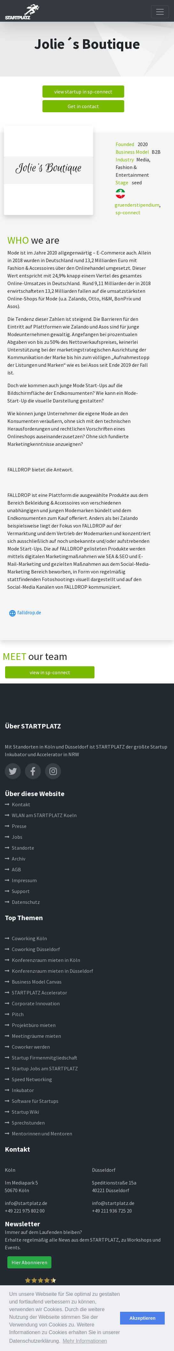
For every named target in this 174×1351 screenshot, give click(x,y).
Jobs (13, 837)
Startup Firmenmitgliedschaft (41, 1057)
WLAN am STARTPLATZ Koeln (41, 815)
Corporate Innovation (32, 1003)
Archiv (15, 858)
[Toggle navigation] (160, 11)
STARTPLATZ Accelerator (36, 992)
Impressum (21, 880)
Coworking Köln (26, 938)
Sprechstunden (25, 1122)
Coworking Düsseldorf (32, 949)
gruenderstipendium (137, 205)
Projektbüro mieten (30, 1025)
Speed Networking (28, 1079)
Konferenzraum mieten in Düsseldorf (49, 971)
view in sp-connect (50, 672)
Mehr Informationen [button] (85, 1341)
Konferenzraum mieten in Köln (42, 960)
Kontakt (17, 804)
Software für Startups (31, 1101)
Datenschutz (22, 902)
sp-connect (128, 212)
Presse (15, 826)
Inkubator (19, 1090)
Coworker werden (27, 1047)
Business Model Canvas (33, 981)
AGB (13, 869)
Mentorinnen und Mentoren (38, 1133)
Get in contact (83, 106)
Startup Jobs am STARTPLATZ (41, 1068)
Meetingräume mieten (33, 1036)
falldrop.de (24, 612)
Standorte (19, 848)
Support (17, 891)
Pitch (14, 1014)
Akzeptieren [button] (142, 1318)
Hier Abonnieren (29, 1262)
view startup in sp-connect (83, 91)
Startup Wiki (22, 1112)
